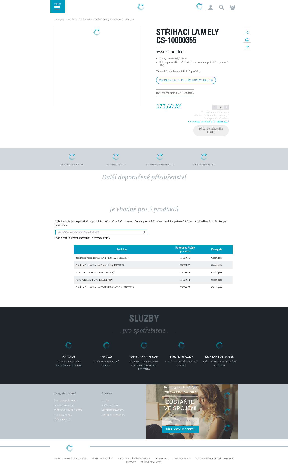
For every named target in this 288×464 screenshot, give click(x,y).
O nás (105, 400)
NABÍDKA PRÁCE (182, 458)
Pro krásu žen (63, 415)
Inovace (131, 462)
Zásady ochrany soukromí (71, 458)
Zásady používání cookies (134, 458)
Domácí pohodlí (64, 405)
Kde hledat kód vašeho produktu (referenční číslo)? (82, 237)
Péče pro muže (63, 419)
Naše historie (110, 405)
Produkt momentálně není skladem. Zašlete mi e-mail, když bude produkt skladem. (211, 115)
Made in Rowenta (113, 410)
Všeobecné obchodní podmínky (214, 458)
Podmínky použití (102, 458)
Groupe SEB (161, 458)
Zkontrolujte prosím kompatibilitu (186, 80)
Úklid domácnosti (66, 400)
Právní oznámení (151, 462)
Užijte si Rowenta (113, 415)
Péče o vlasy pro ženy (68, 410)
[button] (210, 7)
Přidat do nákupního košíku (211, 130)
